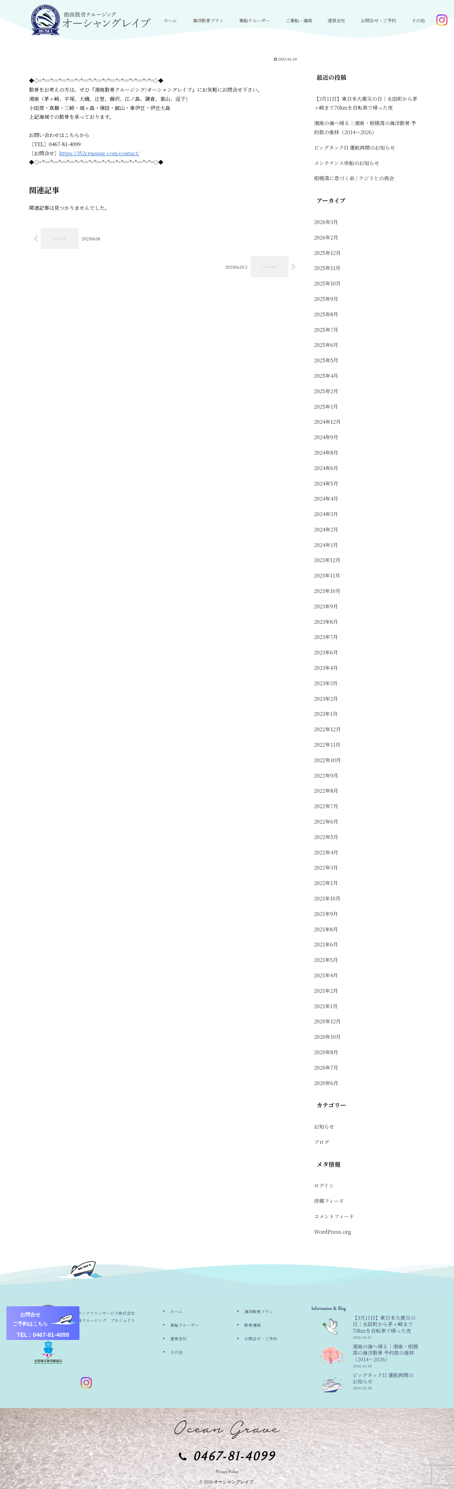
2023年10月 (327, 591)
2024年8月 (326, 452)
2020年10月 (327, 1036)
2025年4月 (326, 375)
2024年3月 (326, 514)
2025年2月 (326, 391)
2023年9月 (326, 606)
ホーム (176, 1311)
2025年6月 (326, 344)
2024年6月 (326, 468)
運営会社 (178, 1339)
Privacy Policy (227, 1471)
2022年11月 (327, 744)
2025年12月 (327, 252)
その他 (176, 1352)
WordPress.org (332, 1231)
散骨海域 (252, 1325)
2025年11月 (327, 268)
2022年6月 (326, 821)
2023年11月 (327, 575)
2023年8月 (326, 621)
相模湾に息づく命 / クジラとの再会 (354, 178)
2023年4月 (326, 667)
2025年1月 (326, 406)
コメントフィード (334, 1216)
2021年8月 (326, 929)
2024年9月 (326, 437)
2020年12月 (327, 1021)
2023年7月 (326, 637)
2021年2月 (326, 990)
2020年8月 (326, 1052)
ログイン (324, 1185)
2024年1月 (326, 545)
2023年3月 (326, 683)
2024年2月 (326, 529)
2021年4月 (326, 975)
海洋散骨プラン (258, 1311)
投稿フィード (329, 1200)
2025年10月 (327, 283)
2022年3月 (326, 867)
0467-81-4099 (234, 1457)
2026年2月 (326, 237)
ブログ (321, 1142)
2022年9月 (326, 775)
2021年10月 (327, 898)
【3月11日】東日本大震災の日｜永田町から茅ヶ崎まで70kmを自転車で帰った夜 (365, 103)
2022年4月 (326, 852)
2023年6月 (326, 652)
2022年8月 (326, 790)
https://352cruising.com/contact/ (99, 153)
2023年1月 (326, 713)
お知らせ (324, 1126)
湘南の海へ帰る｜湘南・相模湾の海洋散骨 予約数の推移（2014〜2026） (365, 127)
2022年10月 (327, 760)
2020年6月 (326, 1083)
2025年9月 (326, 298)
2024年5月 (326, 483)
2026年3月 (326, 222)
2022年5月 (326, 837)
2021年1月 (326, 1006)
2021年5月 (326, 959)
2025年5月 (326, 360)
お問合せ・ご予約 (260, 1339)
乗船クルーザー (184, 1325)
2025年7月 (326, 329)
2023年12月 (327, 560)
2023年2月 (326, 698)
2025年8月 (326, 314)
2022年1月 (326, 883)
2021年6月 (326, 944)
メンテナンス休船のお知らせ (346, 163)
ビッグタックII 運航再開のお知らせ (354, 147)
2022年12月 (327, 729)
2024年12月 (327, 421)
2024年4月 (326, 498)
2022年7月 (326, 806)
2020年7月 (326, 1067)
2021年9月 (326, 913)
